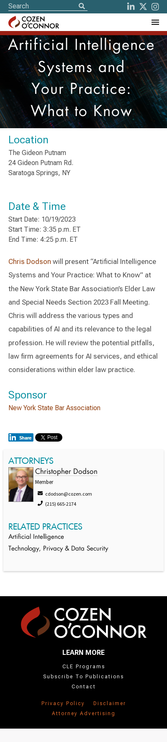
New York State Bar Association (54, 408)
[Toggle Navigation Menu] (155, 22)
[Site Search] (47, 6)
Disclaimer (109, 703)
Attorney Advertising (84, 713)
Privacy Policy (63, 703)
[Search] (81, 6)
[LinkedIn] (131, 7)
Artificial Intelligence (36, 537)
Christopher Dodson (66, 472)
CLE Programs (83, 667)
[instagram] (155, 7)
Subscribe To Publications (83, 677)
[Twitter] (143, 7)
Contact (84, 687)
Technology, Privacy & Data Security (58, 549)
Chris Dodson (29, 261)
